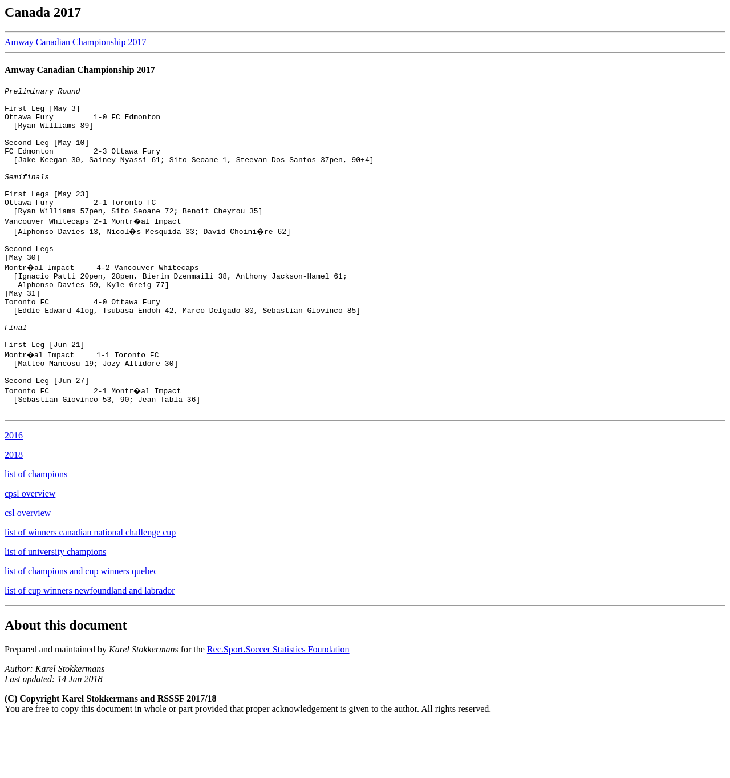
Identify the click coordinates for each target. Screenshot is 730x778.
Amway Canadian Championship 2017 (75, 42)
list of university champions (55, 606)
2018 (14, 509)
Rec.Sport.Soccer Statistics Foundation (278, 704)
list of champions (36, 529)
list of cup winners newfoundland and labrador (90, 645)
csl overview (28, 568)
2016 (14, 490)
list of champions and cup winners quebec (81, 626)
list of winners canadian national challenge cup (90, 587)
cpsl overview (30, 548)
